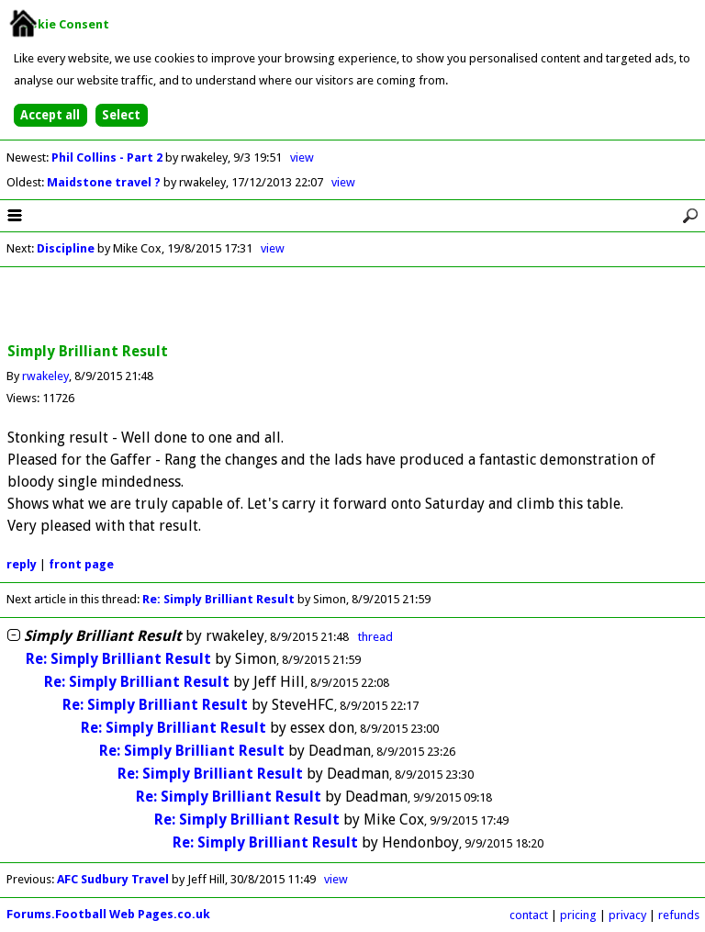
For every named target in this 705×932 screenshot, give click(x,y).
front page (81, 564)
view (302, 157)
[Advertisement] (352, 305)
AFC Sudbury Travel (113, 879)
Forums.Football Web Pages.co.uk (108, 914)
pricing (578, 915)
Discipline (66, 248)
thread (375, 637)
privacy (627, 915)
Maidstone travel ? (105, 182)
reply (21, 564)
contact (528, 915)
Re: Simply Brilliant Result (218, 599)
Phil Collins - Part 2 (108, 157)
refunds (678, 915)
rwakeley (45, 376)
